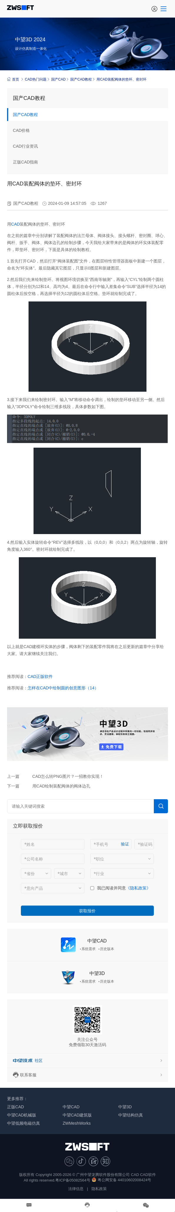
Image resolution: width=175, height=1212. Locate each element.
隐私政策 (99, 1189)
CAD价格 (21, 130)
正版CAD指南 (25, 162)
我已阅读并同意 (111, 888)
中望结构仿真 (130, 1115)
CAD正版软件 (40, 676)
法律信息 (76, 1189)
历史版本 (107, 949)
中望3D (97, 973)
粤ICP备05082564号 (72, 1180)
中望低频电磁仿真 (23, 1123)
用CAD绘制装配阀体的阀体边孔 (61, 786)
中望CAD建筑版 (77, 1115)
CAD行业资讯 (25, 146)
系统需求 (88, 949)
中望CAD (97, 940)
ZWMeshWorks (77, 1123)
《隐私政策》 (138, 888)
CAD (15, 224)
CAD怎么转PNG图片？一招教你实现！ (68, 776)
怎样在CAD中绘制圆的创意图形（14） (63, 688)
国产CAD (58, 79)
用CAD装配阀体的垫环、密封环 (121, 79)
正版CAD (15, 1106)
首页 (13, 79)
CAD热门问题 (35, 79)
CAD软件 (148, 1174)
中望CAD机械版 (21, 1115)
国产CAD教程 (81, 79)
